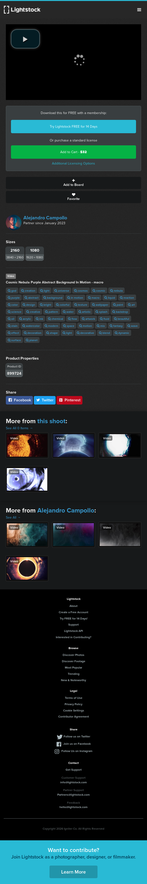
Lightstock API (73, 631)
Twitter (45, 400)
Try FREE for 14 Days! (74, 618)
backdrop (120, 312)
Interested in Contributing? (73, 637)
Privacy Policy (73, 704)
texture (80, 305)
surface (14, 340)
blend (104, 333)
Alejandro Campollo (45, 217)
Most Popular (73, 667)
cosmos (81, 291)
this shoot (51, 421)
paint (118, 305)
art (131, 305)
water (68, 312)
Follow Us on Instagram (76, 751)
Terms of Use (73, 698)
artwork (88, 319)
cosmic (99, 291)
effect (13, 333)
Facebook (19, 400)
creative (33, 312)
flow (72, 319)
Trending (73, 674)
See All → (13, 517)
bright (45, 305)
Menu (139, 10)
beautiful (121, 319)
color (13, 305)
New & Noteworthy (73, 680)
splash (102, 312)
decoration (32, 333)
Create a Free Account (73, 612)
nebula (116, 291)
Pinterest (69, 400)
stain (13, 326)
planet (32, 340)
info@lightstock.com (73, 782)
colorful (62, 305)
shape (52, 333)
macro (93, 298)
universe (61, 291)
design (29, 305)
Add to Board (73, 183)
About (73, 606)
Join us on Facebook (77, 744)
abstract (32, 298)
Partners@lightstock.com (73, 795)
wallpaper (100, 305)
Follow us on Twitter (77, 736)
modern (51, 326)
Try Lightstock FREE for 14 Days (74, 126)
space (68, 326)
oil (11, 319)
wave (132, 326)
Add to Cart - (73, 152)
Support (73, 624)
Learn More (73, 871)
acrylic (25, 319)
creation (28, 291)
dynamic (122, 333)
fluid (104, 319)
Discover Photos (73, 655)
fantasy (116, 326)
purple (14, 298)
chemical (55, 319)
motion (85, 326)
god (12, 291)
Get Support (74, 770)
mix (101, 326)
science (14, 312)
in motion (75, 298)
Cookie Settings (73, 710)
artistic (84, 312)
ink (39, 319)
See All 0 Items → (19, 428)
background (52, 298)
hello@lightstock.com (73, 807)
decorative (85, 333)
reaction (127, 298)
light (44, 291)
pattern (51, 312)
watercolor (31, 326)
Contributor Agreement (73, 716)
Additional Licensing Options (73, 163)
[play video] (25, 39)
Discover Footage (73, 661)
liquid (109, 298)
